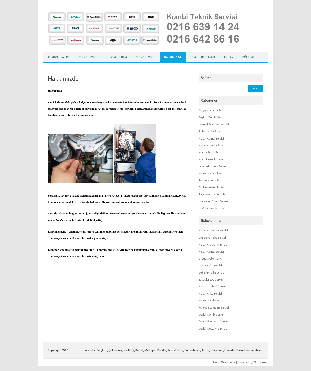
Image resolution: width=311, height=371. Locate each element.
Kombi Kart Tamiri (202, 57)
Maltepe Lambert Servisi (214, 307)
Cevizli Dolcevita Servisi (213, 328)
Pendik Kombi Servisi (212, 180)
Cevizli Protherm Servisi (213, 321)
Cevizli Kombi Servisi (211, 314)
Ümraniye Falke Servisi (212, 237)
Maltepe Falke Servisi (212, 300)
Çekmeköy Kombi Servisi (214, 124)
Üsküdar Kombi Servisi (212, 208)
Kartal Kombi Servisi (211, 138)
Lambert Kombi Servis (212, 166)
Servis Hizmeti (88, 57)
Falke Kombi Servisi (210, 131)
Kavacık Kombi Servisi (212, 145)
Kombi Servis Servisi (211, 152)
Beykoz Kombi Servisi (212, 117)
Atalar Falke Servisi (210, 265)
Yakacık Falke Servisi (211, 279)
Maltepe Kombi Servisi (213, 173)
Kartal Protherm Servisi (213, 244)
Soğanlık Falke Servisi (212, 272)
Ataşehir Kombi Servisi (213, 110)
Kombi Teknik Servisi (211, 159)
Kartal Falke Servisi (210, 293)
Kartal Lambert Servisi (212, 286)
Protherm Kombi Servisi (213, 187)
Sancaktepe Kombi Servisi (215, 194)
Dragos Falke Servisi (211, 258)
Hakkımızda (172, 57)
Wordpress (260, 362)
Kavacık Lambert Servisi (213, 230)
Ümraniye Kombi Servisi (213, 201)
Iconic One (219, 362)
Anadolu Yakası (59, 57)
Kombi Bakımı (118, 57)
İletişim (229, 57)
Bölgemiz (248, 57)
